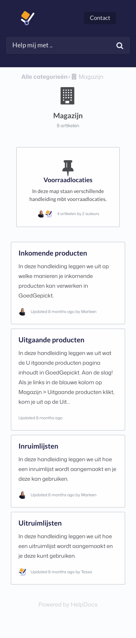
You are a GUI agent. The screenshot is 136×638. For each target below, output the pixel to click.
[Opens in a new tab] (68, 605)
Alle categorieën (44, 77)
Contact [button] (100, 17)
